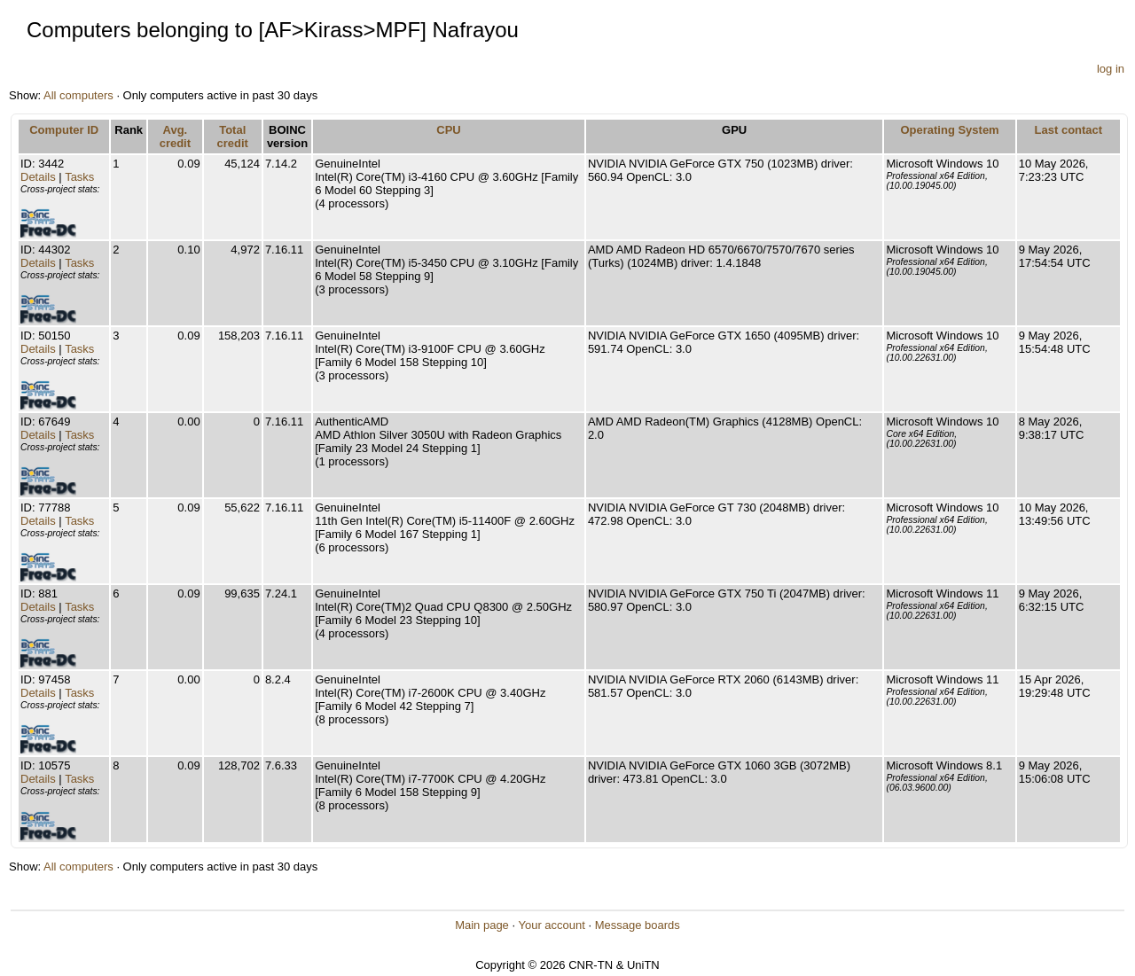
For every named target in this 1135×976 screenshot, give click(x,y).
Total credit (232, 136)
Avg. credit (175, 136)
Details (38, 176)
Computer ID (63, 130)
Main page (482, 925)
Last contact (1069, 130)
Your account (551, 925)
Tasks (79, 176)
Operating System (949, 130)
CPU (448, 130)
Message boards (637, 925)
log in (1110, 68)
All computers (78, 95)
